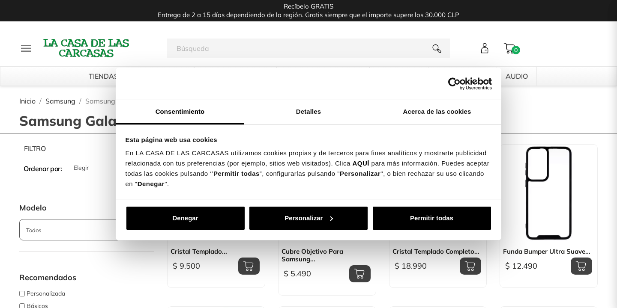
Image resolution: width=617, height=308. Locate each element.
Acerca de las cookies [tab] (437, 111)
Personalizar (309, 218)
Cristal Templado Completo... (435, 251)
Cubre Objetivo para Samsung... (312, 255)
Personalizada (46, 293)
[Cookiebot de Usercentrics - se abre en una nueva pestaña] (454, 83)
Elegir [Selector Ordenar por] (114, 168)
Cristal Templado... (199, 251)
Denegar (185, 218)
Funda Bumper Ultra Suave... (546, 251)
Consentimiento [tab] (180, 111)
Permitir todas (431, 218)
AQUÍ (360, 163)
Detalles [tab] (308, 111)
